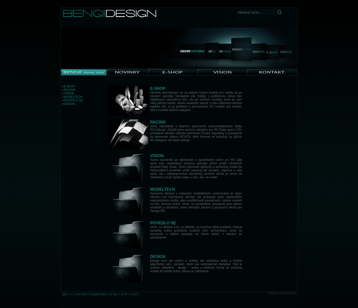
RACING (69, 90)
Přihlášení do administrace (282, 293)
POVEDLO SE (73, 100)
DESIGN (69, 104)
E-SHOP (69, 86)
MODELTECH (73, 97)
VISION (69, 93)
